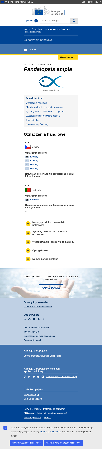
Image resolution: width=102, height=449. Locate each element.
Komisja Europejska (33, 29)
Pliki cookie (29, 413)
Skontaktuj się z (31, 332)
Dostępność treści (32, 340)
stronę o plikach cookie (51, 432)
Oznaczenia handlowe (60, 29)
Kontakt (47, 417)
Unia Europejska (31, 399)
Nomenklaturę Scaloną (37, 124)
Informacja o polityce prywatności (39, 336)
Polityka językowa (32, 409)
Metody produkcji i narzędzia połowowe (44, 107)
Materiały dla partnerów (54, 409)
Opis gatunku (32, 120)
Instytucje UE (30, 394)
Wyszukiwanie (74, 21)
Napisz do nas (51, 287)
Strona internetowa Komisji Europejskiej (42, 356)
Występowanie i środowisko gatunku (43, 116)
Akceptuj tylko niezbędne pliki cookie (63, 443)
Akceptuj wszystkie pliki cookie (26, 443)
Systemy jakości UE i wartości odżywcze (45, 111)
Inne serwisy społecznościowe (60, 376)
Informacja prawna (32, 417)
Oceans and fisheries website (38, 306)
